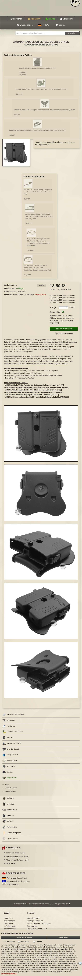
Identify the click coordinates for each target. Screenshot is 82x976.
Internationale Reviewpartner (18, 881)
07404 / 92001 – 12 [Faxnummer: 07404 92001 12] (39, 929)
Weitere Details (40, 294)
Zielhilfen (7, 772)
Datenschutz (9, 923)
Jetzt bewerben (13, 884)
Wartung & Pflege (10, 760)
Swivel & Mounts (10, 791)
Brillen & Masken (10, 809)
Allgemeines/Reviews (17, 860)
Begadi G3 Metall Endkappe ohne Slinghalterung (37, 68)
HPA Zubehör (8, 766)
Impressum (8, 918)
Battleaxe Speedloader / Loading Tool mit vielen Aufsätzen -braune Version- (37, 130)
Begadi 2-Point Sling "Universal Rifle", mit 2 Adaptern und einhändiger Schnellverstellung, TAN (37, 268)
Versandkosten (66, 289)
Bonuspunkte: (55, 312)
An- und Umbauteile (10, 749)
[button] (43, 25)
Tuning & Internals (10, 755)
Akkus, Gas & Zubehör (11, 743)
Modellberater (8, 726)
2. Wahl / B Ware (10, 838)
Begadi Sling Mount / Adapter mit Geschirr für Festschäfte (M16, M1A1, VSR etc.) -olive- (39, 216)
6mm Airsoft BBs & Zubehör (13, 714)
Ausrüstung (8, 804)
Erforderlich (10, 942)
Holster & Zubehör (11, 788)
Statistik (39, 942)
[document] (41, 952)
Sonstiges (7, 821)
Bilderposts (10, 863)
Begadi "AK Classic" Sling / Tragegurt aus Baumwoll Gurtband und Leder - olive (38, 192)
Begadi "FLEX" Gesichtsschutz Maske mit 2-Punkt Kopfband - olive (41, 89)
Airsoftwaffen (8, 720)
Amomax (13, 285)
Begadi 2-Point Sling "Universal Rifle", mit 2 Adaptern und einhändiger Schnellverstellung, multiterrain (38, 242)
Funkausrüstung (9, 827)
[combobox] (40, 33)
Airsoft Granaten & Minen (12, 732)
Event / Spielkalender (17, 856)
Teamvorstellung (15, 853)
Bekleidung (8, 798)
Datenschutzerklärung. (9, 974)
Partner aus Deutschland (17, 878)
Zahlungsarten (9, 921)
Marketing (25, 942)
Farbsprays (8, 815)
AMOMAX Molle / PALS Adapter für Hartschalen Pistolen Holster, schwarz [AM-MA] (44, 110)
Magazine (7, 737)
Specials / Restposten (11, 832)
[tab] (41, 285)
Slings (7, 784)
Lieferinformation (10, 926)
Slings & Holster (9, 778)
